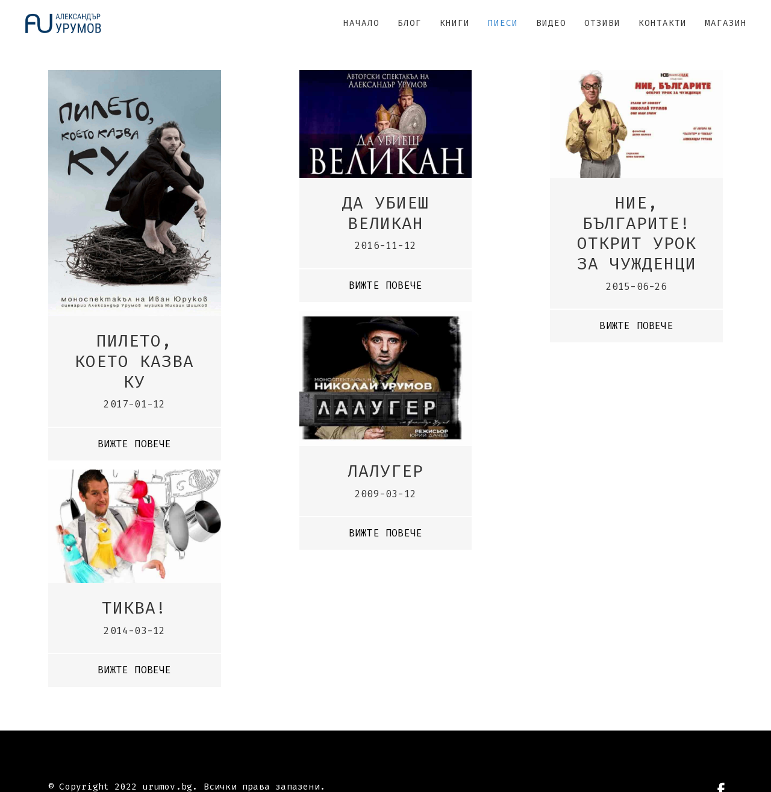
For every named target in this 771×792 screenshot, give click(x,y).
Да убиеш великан (385, 213)
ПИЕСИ (503, 23)
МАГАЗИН (726, 23)
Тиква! (134, 608)
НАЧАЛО (361, 23)
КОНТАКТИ (662, 23)
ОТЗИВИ (602, 23)
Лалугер (385, 471)
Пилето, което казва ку (134, 361)
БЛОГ (410, 23)
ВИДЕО (551, 23)
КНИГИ (455, 23)
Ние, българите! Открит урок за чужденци (636, 233)
